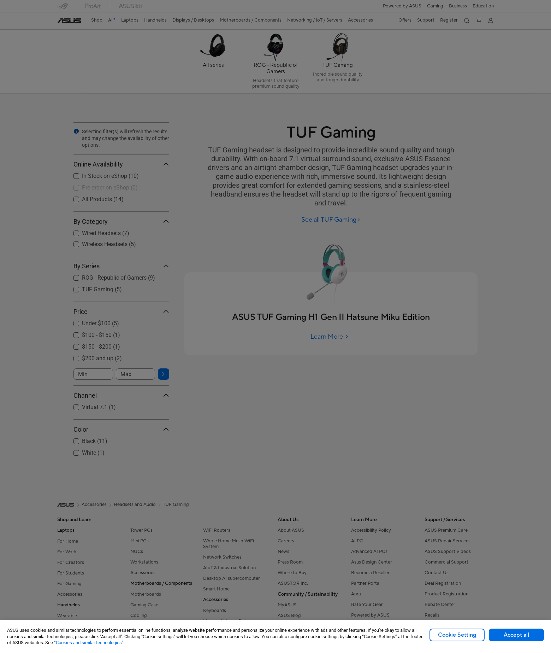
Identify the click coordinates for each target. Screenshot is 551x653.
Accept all (516, 635)
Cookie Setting (457, 635)
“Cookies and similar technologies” (89, 642)
